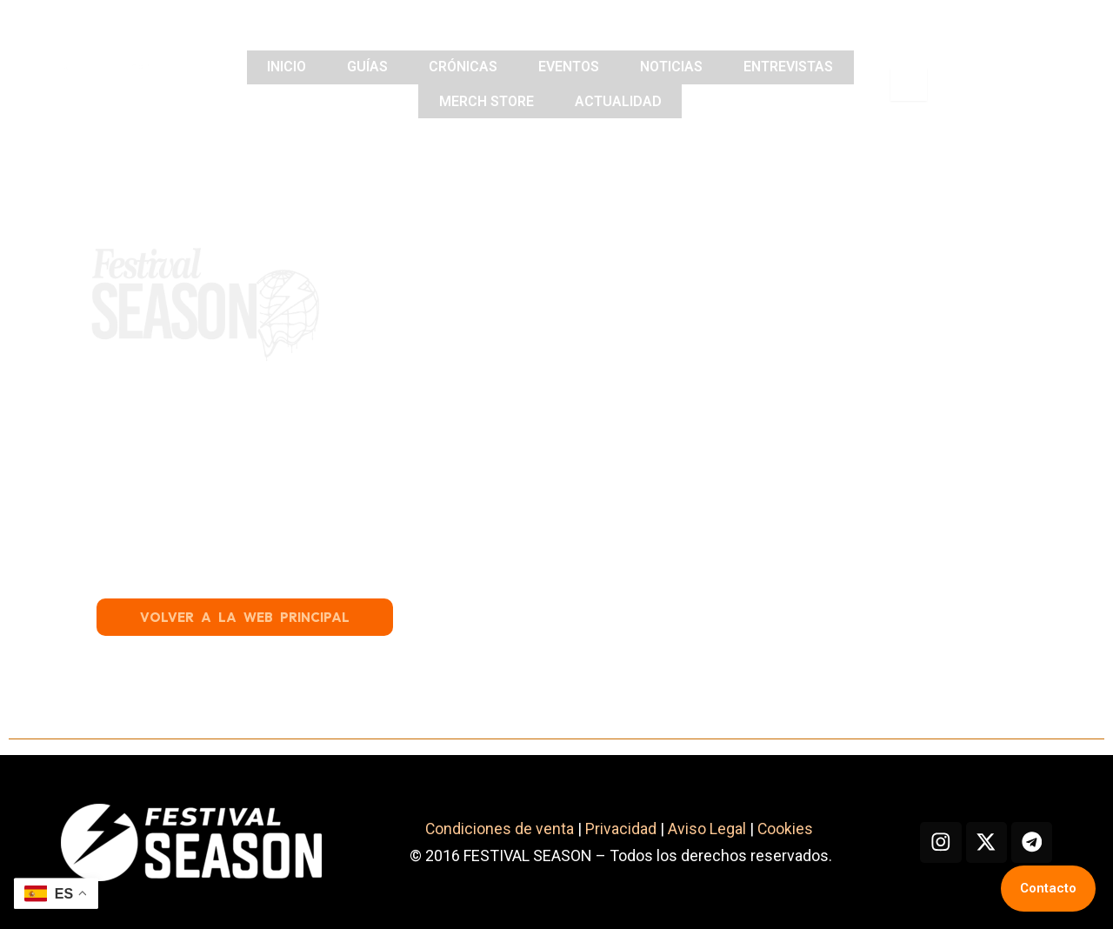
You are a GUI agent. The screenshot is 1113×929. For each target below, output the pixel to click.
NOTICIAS (675, 67)
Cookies (784, 829)
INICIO (280, 67)
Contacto (1048, 888)
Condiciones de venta (495, 829)
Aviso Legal (703, 829)
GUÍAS (363, 67)
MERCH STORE (484, 100)
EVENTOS (570, 67)
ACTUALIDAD (619, 100)
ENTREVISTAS (795, 67)
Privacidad (617, 829)
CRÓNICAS (462, 67)
